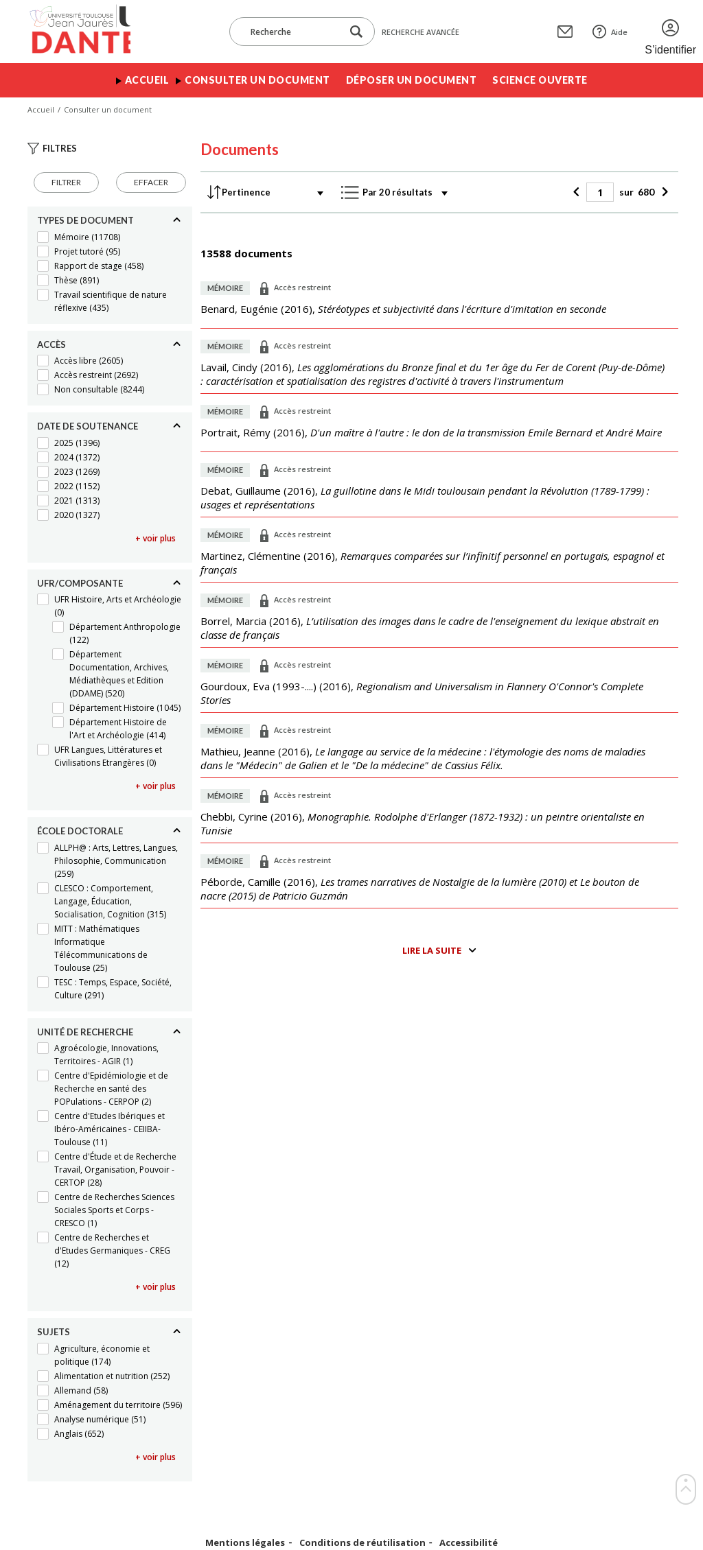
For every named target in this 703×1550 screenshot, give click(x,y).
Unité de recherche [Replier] (85, 1031)
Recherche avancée (420, 32)
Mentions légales (245, 1543)
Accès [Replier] (51, 344)
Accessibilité (468, 1543)
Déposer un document (411, 80)
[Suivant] (662, 192)
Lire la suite (431, 950)
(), (403, 309)
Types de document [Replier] (85, 220)
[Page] (600, 192)
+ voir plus (155, 538)
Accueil (147, 80)
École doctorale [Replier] (80, 830)
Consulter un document (257, 80)
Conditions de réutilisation (362, 1543)
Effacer (151, 182)
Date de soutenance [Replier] (87, 426)
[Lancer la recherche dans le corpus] (356, 31)
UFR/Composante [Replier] (80, 583)
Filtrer (66, 182)
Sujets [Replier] (53, 1331)
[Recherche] (292, 31)
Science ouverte (540, 80)
